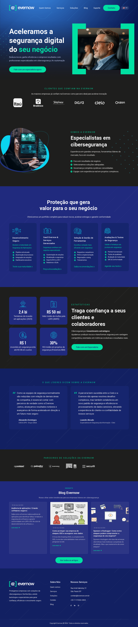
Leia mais (15, 527)
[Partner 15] (91, 466)
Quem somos (55, 587)
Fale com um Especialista (87, 347)
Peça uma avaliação (52, 269)
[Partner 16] (108, 466)
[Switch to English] (125, 8)
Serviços (60, 8)
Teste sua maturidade (23, 266)
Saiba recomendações (84, 266)
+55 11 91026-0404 (78, 600)
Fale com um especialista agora (27, 69)
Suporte (96, 8)
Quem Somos (45, 8)
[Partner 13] (57, 466)
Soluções (74, 8)
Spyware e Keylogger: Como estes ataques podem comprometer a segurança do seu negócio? (107, 533)
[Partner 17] (126, 466)
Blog (86, 8)
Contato (111, 8)
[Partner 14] (74, 466)
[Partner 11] (22, 466)
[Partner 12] (39, 466)
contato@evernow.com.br (80, 596)
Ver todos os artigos (69, 560)
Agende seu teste (113, 266)
